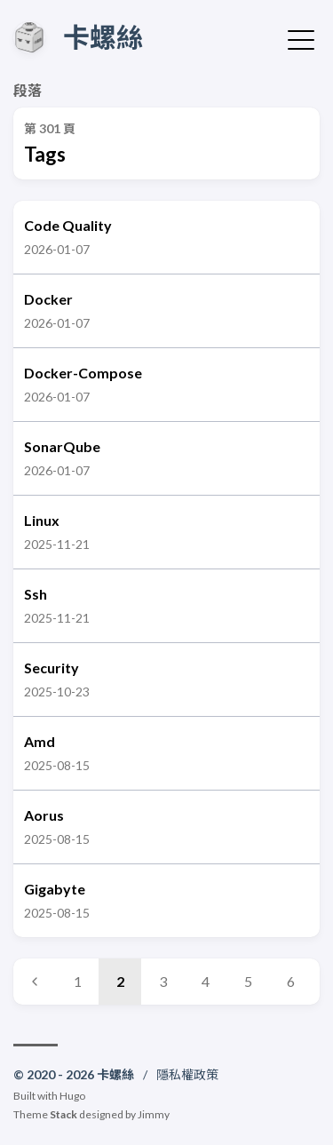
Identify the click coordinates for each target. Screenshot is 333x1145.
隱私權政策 (187, 1074)
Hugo (72, 1095)
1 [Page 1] (78, 981)
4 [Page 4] (206, 981)
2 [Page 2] (120, 981)
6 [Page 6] (291, 981)
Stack (63, 1114)
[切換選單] (301, 38)
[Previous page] (34, 981)
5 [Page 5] (248, 981)
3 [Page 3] (163, 981)
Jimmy (154, 1114)
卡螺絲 (103, 36)
